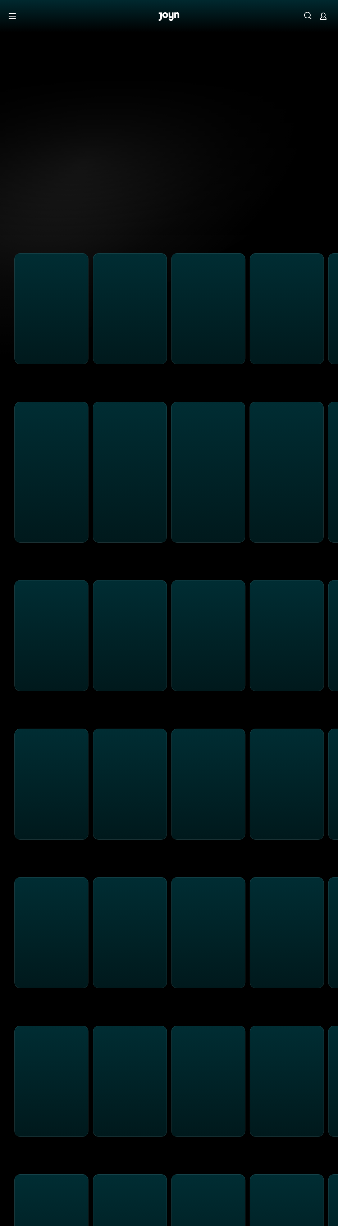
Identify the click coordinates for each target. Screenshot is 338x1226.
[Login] (323, 16)
